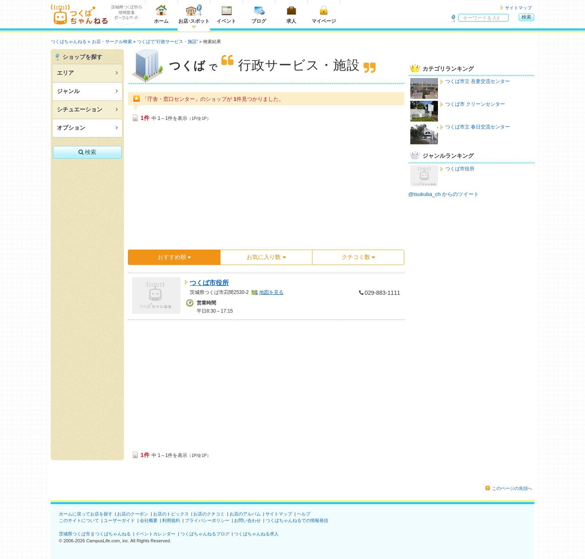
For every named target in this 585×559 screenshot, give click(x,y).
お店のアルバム (245, 513)
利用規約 (171, 520)
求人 (291, 14)
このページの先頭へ (512, 488)
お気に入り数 (266, 257)
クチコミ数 (358, 257)
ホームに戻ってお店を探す (86, 513)
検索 (526, 17)
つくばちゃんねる (113, 533)
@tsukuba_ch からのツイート (443, 194)
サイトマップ (518, 7)
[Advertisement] (266, 188)
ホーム (161, 14)
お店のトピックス (171, 513)
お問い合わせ (247, 520)
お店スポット (194, 14)
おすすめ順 (174, 257)
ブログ (259, 14)
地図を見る (271, 292)
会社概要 (149, 520)
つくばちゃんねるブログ (205, 533)
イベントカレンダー (155, 533)
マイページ (324, 14)
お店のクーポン (132, 513)
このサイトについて (79, 520)
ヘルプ (303, 513)
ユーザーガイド (119, 520)
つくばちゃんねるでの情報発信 (297, 520)
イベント (226, 14)
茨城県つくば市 (74, 533)
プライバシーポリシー (207, 520)
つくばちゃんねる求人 (256, 533)
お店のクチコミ (209, 513)
